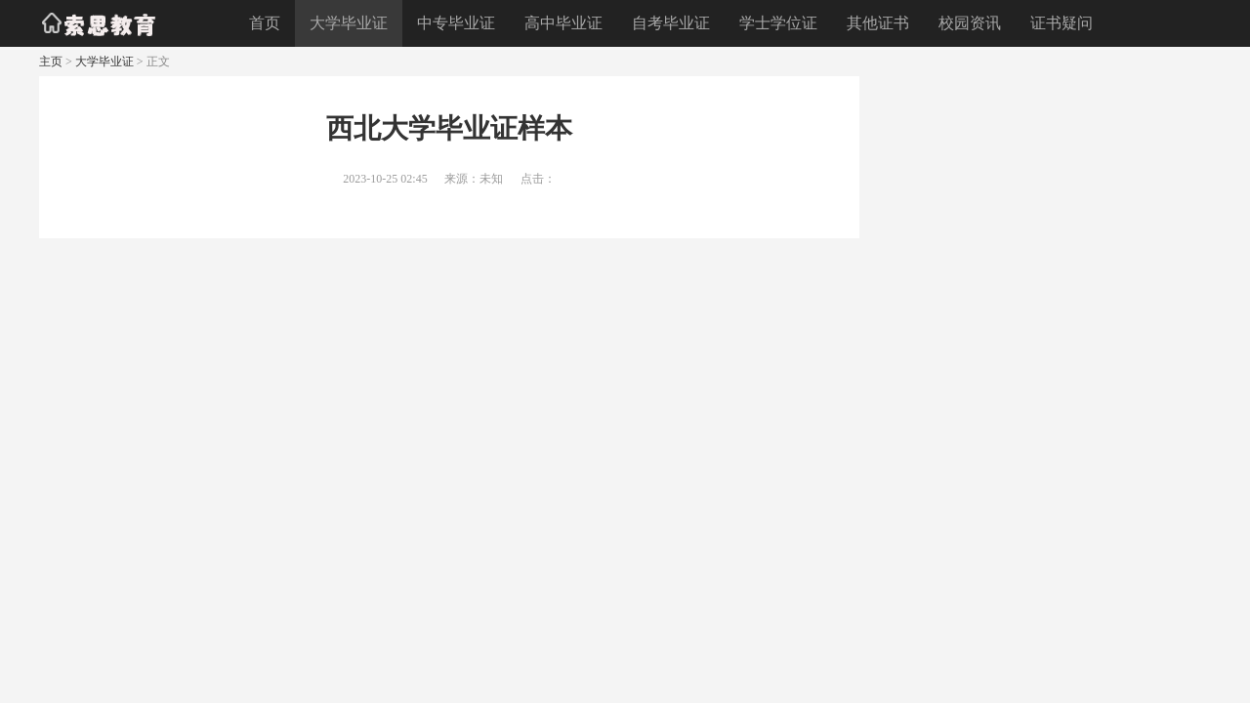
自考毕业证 (671, 23)
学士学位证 (778, 23)
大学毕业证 (349, 23)
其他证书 (878, 23)
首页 (264, 23)
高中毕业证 (563, 23)
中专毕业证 (456, 23)
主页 (50, 61)
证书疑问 (1061, 23)
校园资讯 (969, 23)
